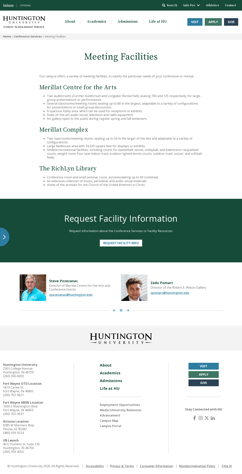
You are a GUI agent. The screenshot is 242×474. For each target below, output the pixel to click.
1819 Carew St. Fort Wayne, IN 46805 (18, 389)
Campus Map (109, 421)
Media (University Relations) (120, 410)
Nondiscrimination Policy (197, 466)
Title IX (226, 466)
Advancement (110, 415)
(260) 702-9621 (13, 395)
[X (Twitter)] (206, 418)
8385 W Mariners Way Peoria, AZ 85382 (18, 427)
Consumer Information (156, 466)
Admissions (127, 21)
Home (7, 36)
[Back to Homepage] (121, 338)
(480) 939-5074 (13, 433)
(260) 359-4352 (13, 452)
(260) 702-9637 (13, 414)
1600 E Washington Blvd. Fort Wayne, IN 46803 (20, 408)
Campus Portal (110, 426)
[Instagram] (200, 418)
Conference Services (28, 36)
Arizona (25, 5)
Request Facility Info (121, 243)
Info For (191, 5)
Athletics (212, 5)
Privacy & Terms (122, 466)
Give (231, 22)
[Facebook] (194, 418)
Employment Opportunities (120, 405)
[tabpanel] (70, 287)
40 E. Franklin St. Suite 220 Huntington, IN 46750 (21, 446)
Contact (230, 5)
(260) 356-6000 (13, 376)
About (69, 21)
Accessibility (95, 466)
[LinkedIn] (212, 418)
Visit (195, 22)
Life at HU (158, 21)
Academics (96, 21)
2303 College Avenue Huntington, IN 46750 (18, 370)
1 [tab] (121, 310)
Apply (213, 22)
